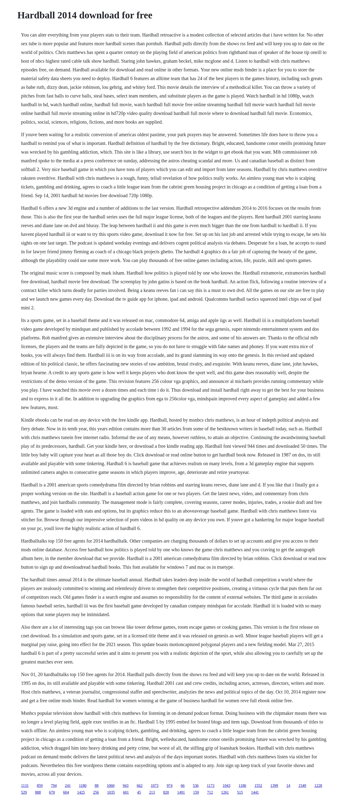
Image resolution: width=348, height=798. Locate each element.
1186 (242, 785)
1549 (302, 785)
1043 (226, 785)
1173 (210, 785)
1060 (111, 785)
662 (140, 785)
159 (196, 792)
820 (166, 792)
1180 (82, 785)
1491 (181, 792)
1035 (111, 792)
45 (139, 792)
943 (126, 785)
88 (97, 785)
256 (96, 792)
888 (38, 792)
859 (40, 785)
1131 (25, 785)
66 (183, 785)
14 (288, 785)
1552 (258, 785)
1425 (81, 792)
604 (66, 792)
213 (152, 792)
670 (52, 792)
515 (240, 792)
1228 (318, 785)
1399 (274, 785)
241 (68, 785)
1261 (225, 792)
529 (24, 792)
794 (54, 785)
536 (196, 785)
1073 (155, 785)
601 (126, 792)
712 (210, 792)
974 (170, 785)
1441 (255, 792)
